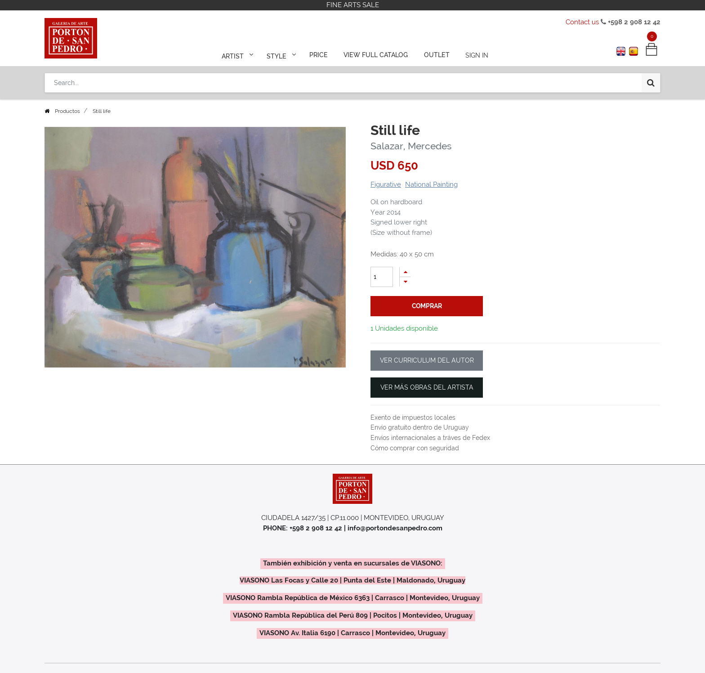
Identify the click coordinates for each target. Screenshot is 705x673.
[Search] (651, 81)
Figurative (385, 184)
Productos (67, 111)
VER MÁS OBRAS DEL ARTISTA (426, 387)
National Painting (431, 184)
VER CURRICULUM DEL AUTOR (427, 360)
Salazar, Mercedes (410, 146)
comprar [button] (427, 306)
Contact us (582, 22)
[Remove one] (405, 282)
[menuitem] (319, 55)
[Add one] (405, 272)
